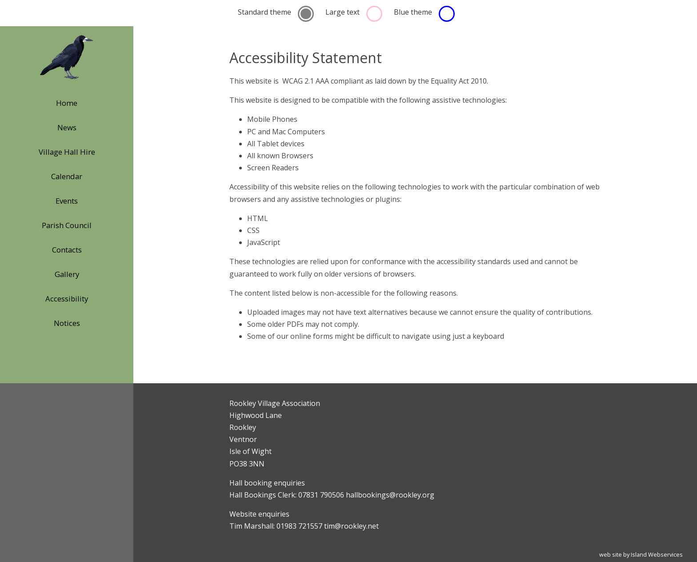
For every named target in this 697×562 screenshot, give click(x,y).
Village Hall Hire (67, 152)
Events (67, 201)
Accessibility (66, 298)
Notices (67, 323)
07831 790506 (321, 495)
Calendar (66, 176)
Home (66, 103)
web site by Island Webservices (641, 554)
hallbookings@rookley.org (390, 495)
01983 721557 (299, 526)
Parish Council (67, 225)
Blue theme (413, 12)
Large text (342, 12)
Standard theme (264, 12)
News (66, 127)
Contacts (67, 250)
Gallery (67, 274)
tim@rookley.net (351, 526)
